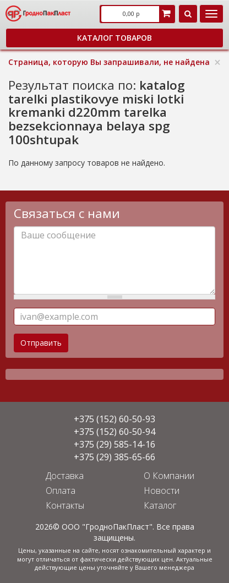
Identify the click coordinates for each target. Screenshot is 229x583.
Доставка (65, 476)
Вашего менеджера (164, 567)
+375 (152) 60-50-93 (114, 419)
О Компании (169, 476)
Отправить (41, 342)
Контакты (65, 505)
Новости (161, 490)
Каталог (160, 505)
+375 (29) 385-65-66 (114, 457)
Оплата (60, 490)
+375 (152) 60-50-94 (114, 432)
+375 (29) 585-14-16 (114, 444)
